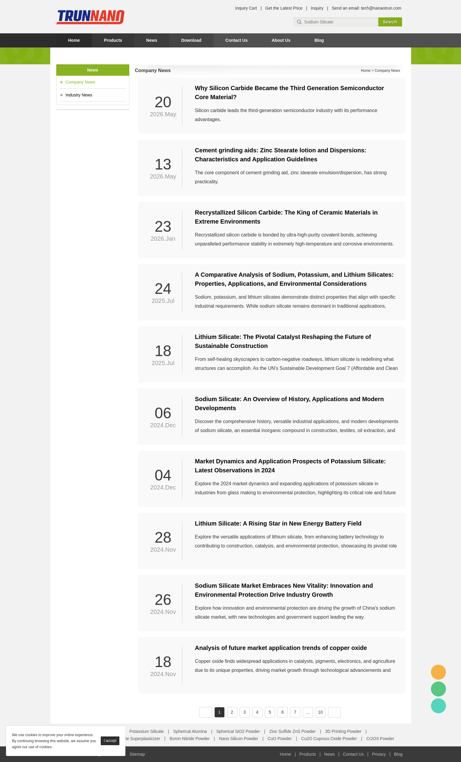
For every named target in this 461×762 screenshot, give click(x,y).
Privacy (379, 754)
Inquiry (317, 8)
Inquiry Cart (246, 8)
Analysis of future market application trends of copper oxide (281, 648)
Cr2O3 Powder (380, 738)
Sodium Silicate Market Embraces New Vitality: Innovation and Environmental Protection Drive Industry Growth (284, 590)
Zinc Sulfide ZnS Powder (292, 731)
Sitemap (137, 754)
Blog (319, 40)
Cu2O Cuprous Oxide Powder (329, 738)
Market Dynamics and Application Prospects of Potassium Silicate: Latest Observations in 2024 (290, 466)
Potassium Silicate (146, 731)
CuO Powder (280, 738)
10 (320, 712)
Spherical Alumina (190, 731)
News (151, 40)
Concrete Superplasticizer (136, 738)
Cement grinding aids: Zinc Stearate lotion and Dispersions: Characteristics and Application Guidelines (280, 155)
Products (113, 40)
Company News (80, 82)
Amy (438, 672)
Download (191, 40)
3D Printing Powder (343, 731)
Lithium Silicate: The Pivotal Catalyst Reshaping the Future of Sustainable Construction (283, 341)
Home (74, 40)
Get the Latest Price (284, 8)
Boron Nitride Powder (190, 738)
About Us (281, 40)
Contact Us (237, 40)
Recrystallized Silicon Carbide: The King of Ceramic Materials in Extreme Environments (286, 217)
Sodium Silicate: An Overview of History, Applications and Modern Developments (289, 403)
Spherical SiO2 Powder (238, 731)
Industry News (79, 95)
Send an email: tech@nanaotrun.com (366, 8)
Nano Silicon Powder (238, 738)
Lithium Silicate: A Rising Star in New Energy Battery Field (278, 523)
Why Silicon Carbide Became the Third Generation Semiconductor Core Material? (289, 92)
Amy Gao (438, 705)
